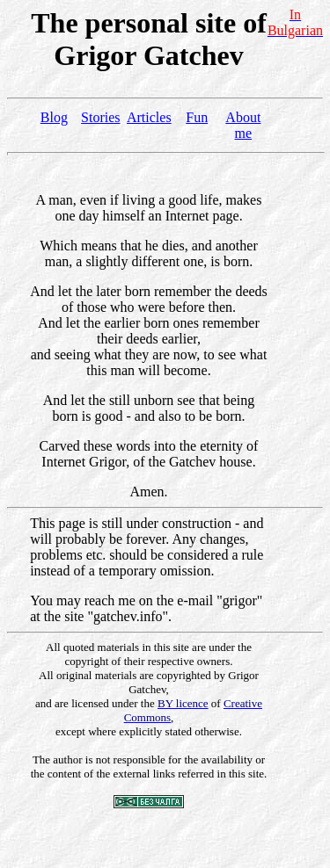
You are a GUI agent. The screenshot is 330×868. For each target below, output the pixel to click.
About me (242, 125)
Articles (149, 117)
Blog (54, 117)
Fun (197, 117)
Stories (100, 117)
